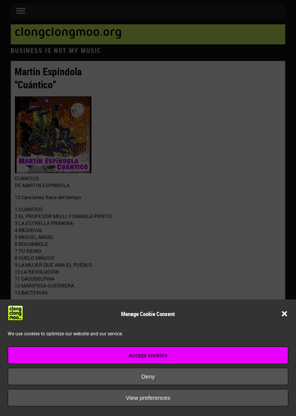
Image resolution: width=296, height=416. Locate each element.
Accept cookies (148, 355)
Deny (148, 376)
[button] (284, 314)
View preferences (148, 397)
